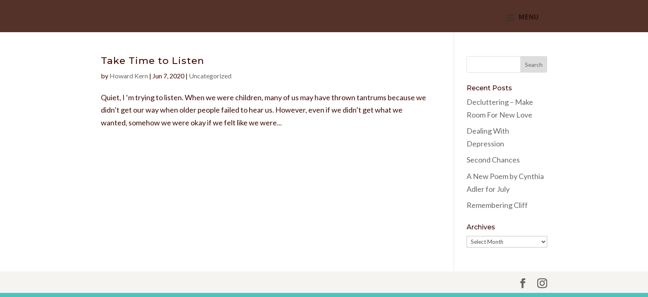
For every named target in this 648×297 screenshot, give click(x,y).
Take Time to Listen (152, 60)
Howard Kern (129, 76)
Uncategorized (210, 76)
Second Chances (493, 159)
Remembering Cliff (497, 205)
